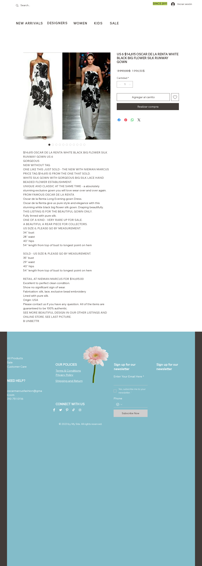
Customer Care (15, 366)
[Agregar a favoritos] (175, 97)
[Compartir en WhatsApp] (132, 120)
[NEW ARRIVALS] (29, 23)
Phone (118, 398)
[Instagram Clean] (80, 410)
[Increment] (130, 84)
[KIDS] (98, 23)
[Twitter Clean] (60, 410)
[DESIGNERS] (57, 23)
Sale (10, 362)
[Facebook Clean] (54, 410)
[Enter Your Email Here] (129, 382)
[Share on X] (139, 120)
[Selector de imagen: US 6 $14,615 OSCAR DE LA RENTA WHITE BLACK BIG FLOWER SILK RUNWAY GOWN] (49, 144)
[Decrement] (119, 84)
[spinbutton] (125, 84)
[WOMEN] (80, 23)
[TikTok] (73, 410)
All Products (15, 358)
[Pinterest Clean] (67, 410)
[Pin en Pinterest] (126, 120)
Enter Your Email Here (129, 376)
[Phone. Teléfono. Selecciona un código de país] (119, 404)
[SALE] (114, 23)
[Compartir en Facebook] (119, 120)
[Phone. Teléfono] (134, 404)
